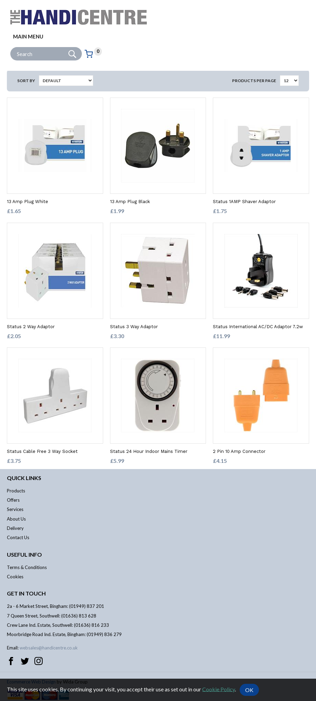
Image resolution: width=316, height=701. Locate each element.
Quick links (24, 478)
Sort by (26, 80)
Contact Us (18, 537)
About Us (16, 519)
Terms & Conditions (27, 567)
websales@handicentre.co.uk (49, 647)
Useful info (24, 554)
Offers (13, 500)
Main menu (28, 36)
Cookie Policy (218, 689)
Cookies (15, 576)
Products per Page (254, 80)
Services (15, 509)
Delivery (15, 528)
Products (16, 490)
